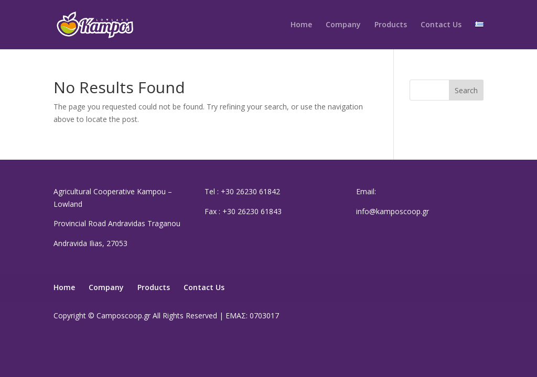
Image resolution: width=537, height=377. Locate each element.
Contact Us (441, 25)
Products (390, 25)
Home (301, 25)
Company (343, 25)
